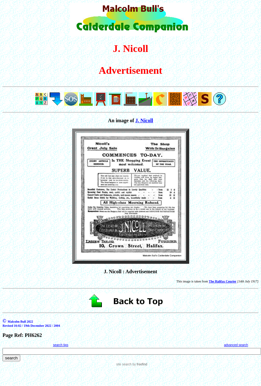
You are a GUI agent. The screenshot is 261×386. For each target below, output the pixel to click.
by (139, 364)
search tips (60, 345)
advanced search (236, 345)
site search (124, 364)
